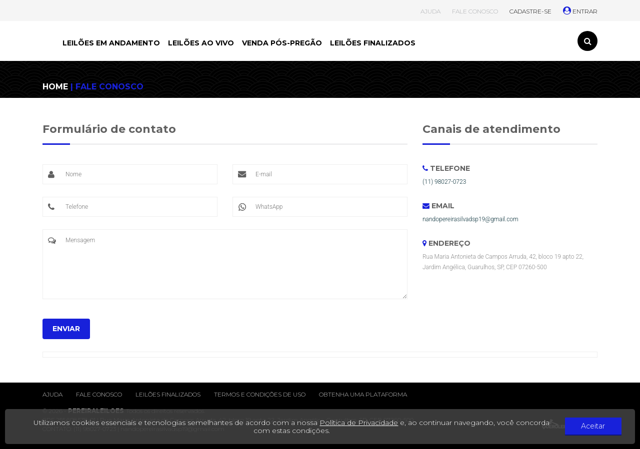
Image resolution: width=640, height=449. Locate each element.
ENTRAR (580, 11)
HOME (55, 86)
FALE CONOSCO (475, 11)
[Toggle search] (588, 41)
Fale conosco (99, 394)
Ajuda (52, 394)
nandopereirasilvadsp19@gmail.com (470, 219)
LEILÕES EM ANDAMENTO (111, 42)
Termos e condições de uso (260, 394)
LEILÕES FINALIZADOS (373, 42)
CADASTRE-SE (531, 11)
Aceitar (595, 426)
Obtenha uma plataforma (363, 394)
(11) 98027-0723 (444, 181)
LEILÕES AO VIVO (201, 42)
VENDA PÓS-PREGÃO (282, 42)
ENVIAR (66, 328)
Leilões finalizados (168, 394)
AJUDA (430, 11)
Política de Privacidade (361, 422)
